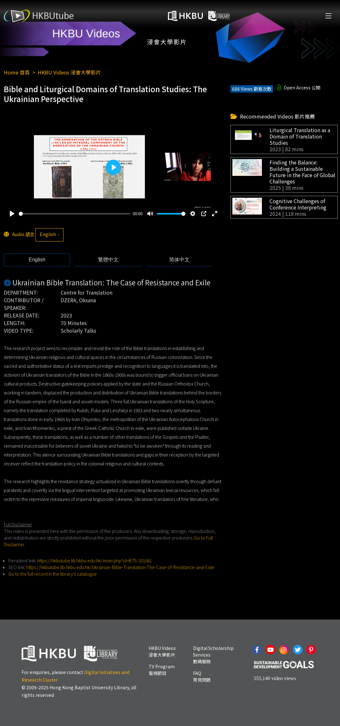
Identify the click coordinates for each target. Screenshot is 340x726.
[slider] (74, 214)
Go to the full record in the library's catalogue (52, 584)
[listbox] (49, 235)
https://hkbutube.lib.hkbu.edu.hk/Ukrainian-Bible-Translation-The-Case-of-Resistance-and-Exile (120, 578)
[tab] (37, 270)
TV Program (162, 669)
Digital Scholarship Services (213, 655)
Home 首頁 (17, 72)
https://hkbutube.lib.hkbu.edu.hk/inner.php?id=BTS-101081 (94, 571)
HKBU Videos (162, 651)
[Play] (12, 214)
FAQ (202, 676)
